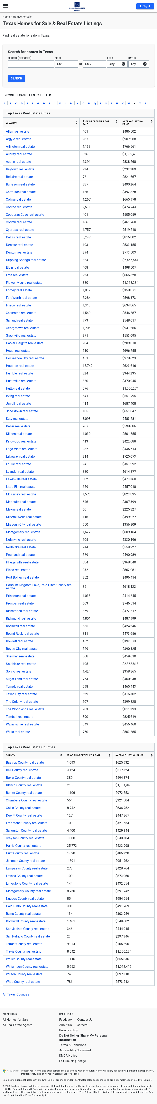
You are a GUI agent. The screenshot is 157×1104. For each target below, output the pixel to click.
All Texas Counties (16, 994)
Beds (110, 57)
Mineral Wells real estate (24, 517)
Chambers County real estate (26, 800)
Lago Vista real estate (21, 449)
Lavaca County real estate (24, 876)
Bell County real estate (22, 770)
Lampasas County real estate (27, 868)
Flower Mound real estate (24, 283)
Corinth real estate (19, 222)
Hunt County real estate (22, 853)
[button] (145, 6)
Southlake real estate (21, 664)
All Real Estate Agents (17, 1025)
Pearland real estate (20, 555)
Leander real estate (20, 472)
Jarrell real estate (18, 404)
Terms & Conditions (72, 1045)
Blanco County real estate (24, 785)
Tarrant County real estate (24, 944)
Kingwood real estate (21, 441)
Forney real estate (19, 290)
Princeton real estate (21, 596)
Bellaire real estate (19, 177)
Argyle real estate (18, 139)
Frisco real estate (18, 305)
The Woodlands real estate (25, 709)
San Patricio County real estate (28, 936)
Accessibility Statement (75, 1050)
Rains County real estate (23, 914)
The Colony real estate (22, 702)
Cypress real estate (20, 230)
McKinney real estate (21, 494)
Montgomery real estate (23, 532)
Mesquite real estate (21, 502)
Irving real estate (18, 396)
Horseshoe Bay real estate (25, 358)
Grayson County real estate (25, 838)
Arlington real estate (20, 147)
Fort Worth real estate (21, 298)
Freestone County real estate (26, 823)
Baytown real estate (20, 169)
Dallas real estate (18, 237)
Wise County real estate (23, 982)
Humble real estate (19, 373)
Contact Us (84, 1019)
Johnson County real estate (25, 861)
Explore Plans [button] (71, 1074)
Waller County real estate (24, 959)
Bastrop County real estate (25, 762)
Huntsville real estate (21, 381)
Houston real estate (20, 366)
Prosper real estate (20, 603)
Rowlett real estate (19, 641)
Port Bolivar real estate (22, 577)
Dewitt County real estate (24, 815)
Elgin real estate (17, 267)
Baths (132, 57)
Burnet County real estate (24, 793)
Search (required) (20, 57)
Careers (82, 1025)
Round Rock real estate (22, 634)
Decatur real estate (19, 245)
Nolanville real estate (21, 540)
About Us (65, 1025)
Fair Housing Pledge (72, 1061)
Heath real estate (18, 351)
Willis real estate (18, 732)
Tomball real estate (19, 717)
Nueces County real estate (25, 899)
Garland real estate (19, 320)
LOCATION (12, 122)
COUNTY (10, 755)
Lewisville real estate (21, 479)
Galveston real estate (21, 313)
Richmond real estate (21, 618)
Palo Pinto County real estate (27, 906)
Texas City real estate (21, 694)
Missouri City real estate (23, 524)
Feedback (65, 1019)
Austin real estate (18, 162)
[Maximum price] (94, 64)
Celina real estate (18, 199)
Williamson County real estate (27, 967)
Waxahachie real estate (22, 724)
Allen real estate (17, 131)
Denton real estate (19, 252)
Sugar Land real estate (22, 679)
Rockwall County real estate (26, 921)
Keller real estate (18, 426)
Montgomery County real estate (28, 891)
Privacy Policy (68, 1030)
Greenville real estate (21, 335)
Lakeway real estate (20, 456)
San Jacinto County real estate (27, 929)
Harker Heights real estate (25, 343)
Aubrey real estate (19, 154)
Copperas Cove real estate (25, 215)
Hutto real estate (18, 388)
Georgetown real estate (22, 328)
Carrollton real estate (21, 192)
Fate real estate (17, 275)
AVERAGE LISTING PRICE (132, 122)
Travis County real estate (23, 951)
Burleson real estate (20, 184)
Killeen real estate (19, 434)
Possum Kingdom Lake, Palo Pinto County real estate (39, 586)
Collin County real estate (23, 808)
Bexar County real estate (23, 778)
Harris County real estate (23, 846)
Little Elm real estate (21, 487)
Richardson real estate (22, 611)
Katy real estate (17, 419)
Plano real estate (18, 570)
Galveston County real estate (26, 830)
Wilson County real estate (24, 974)
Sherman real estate (20, 656)
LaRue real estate (18, 464)
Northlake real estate (21, 547)
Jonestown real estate (22, 411)
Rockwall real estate (20, 626)
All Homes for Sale (15, 1019)
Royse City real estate (22, 649)
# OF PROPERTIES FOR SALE (96, 122)
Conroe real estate (19, 207)
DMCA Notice (68, 1055)
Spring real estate (18, 671)
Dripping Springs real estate (26, 260)
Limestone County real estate (27, 883)
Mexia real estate (18, 509)
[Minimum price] (66, 64)
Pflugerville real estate (22, 562)
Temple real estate (19, 686)
